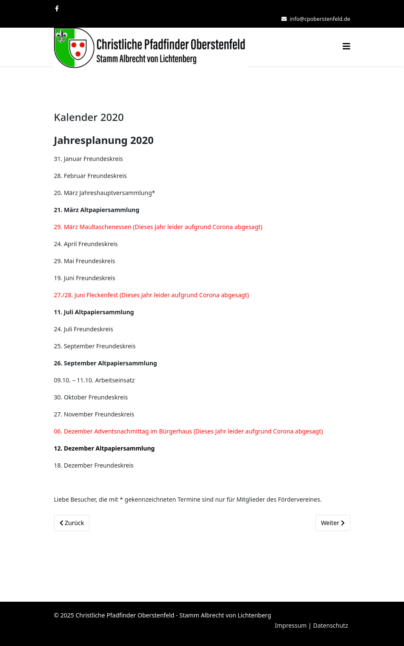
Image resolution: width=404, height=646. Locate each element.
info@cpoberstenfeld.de (320, 19)
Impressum (291, 625)
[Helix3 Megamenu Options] (346, 46)
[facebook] (57, 8)
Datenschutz (330, 625)
